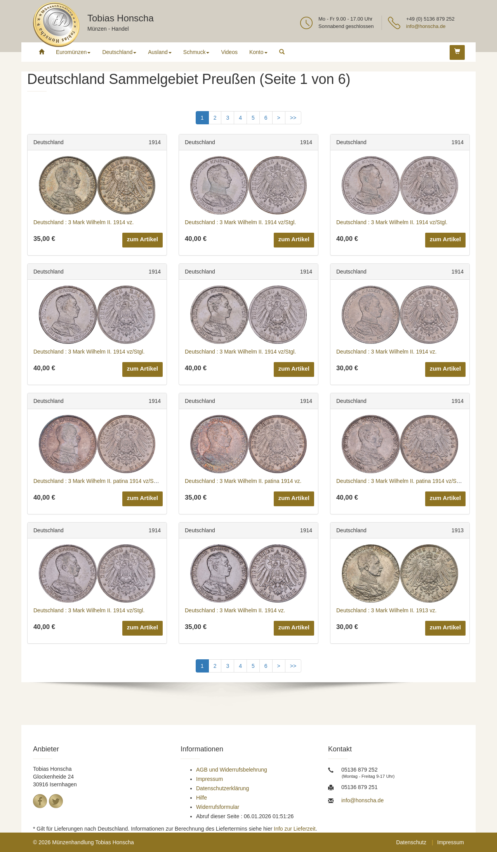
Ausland (160, 52)
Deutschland (119, 52)
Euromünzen (73, 52)
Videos (229, 52)
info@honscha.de (425, 26)
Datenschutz (411, 842)
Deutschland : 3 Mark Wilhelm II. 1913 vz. (386, 610)
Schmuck (196, 52)
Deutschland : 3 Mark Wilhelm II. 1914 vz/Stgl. (240, 222)
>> (293, 118)
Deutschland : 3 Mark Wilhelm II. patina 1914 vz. (243, 481)
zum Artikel (142, 239)
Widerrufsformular (217, 807)
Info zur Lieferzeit (294, 829)
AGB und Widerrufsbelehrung (231, 770)
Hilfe (201, 798)
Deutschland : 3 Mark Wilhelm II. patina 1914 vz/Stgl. (97, 481)
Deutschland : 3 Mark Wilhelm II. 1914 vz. (83, 222)
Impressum (209, 779)
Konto (258, 52)
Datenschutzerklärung (222, 788)
